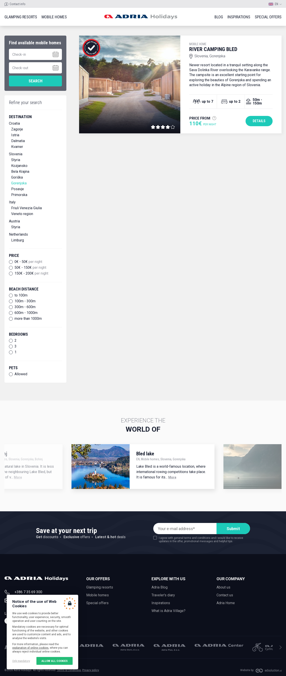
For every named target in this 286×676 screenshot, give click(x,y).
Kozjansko (19, 166)
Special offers (268, 17)
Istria (15, 135)
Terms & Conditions (69, 670)
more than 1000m (28, 318)
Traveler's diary (163, 595)
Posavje (17, 189)
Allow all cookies (54, 661)
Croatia (14, 123)
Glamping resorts (20, 17)
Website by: (247, 670)
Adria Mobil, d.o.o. (88, 645)
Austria (14, 221)
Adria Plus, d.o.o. (170, 647)
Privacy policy (90, 670)
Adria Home (226, 603)
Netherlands (18, 234)
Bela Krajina (20, 171)
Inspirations (238, 17)
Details (259, 121)
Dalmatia (18, 141)
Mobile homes (54, 17)
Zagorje (17, 129)
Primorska (19, 195)
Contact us (225, 595)
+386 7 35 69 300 (28, 592)
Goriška (17, 177)
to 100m (21, 295)
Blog (218, 17)
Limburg (17, 240)
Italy (12, 202)
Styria (15, 160)
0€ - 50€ (28, 262)
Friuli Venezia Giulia (26, 208)
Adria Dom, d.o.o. (129, 647)
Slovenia (15, 154)
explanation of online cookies (30, 647)
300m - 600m (25, 307)
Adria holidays (140, 17)
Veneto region (22, 214)
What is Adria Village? (168, 611)
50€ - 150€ (30, 267)
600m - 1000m (26, 313)
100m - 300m (25, 301)
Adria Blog (159, 587)
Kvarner (17, 147)
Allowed (21, 374)
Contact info (17, 4)
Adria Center (219, 645)
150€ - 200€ (31, 273)
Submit (233, 528)
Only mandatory (21, 661)
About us (223, 587)
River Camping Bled (231, 47)
